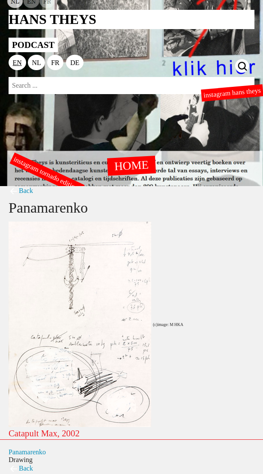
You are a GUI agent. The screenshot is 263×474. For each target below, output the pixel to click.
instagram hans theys (232, 93)
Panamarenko (27, 452)
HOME (131, 165)
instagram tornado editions (47, 174)
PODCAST (33, 45)
